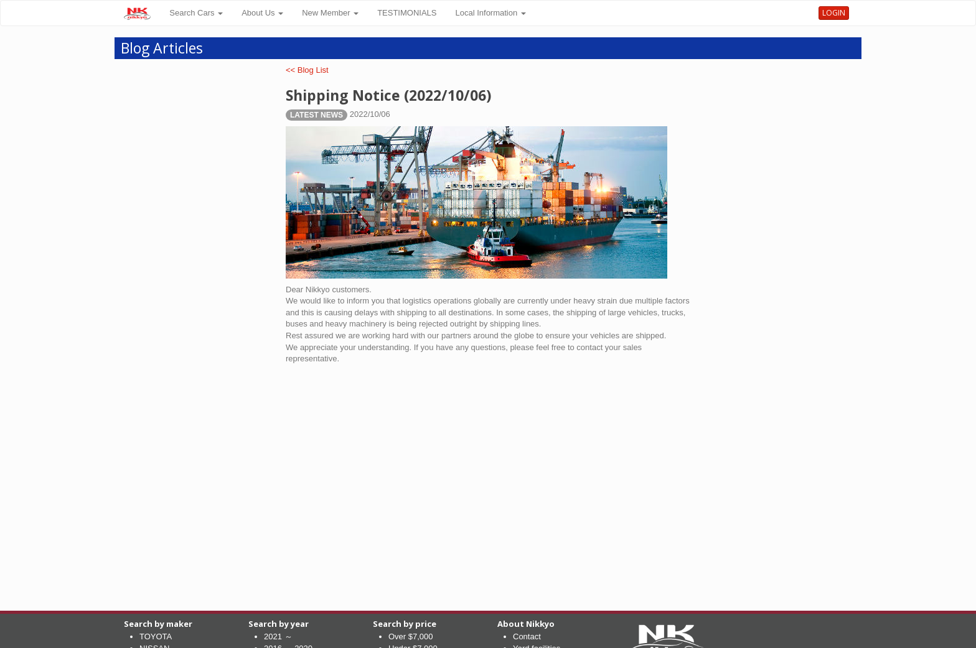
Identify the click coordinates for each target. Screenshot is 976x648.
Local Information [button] (491, 12)
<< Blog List (307, 70)
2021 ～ (278, 636)
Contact (527, 636)
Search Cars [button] (196, 12)
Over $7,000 (410, 636)
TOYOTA (155, 636)
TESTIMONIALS (406, 12)
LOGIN (833, 12)
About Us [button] (262, 12)
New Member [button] (330, 12)
